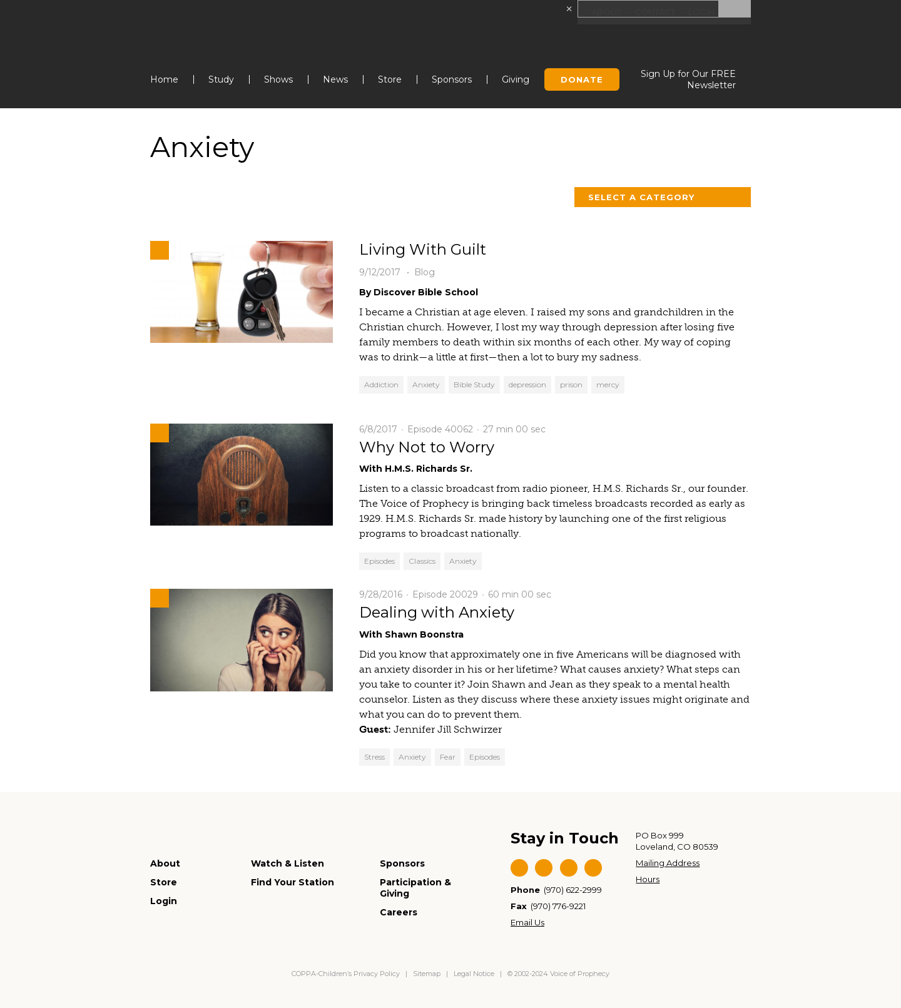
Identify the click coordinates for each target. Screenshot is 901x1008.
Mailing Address (668, 863)
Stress (374, 756)
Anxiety (426, 384)
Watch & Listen (287, 863)
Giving (515, 79)
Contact (650, 12)
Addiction (381, 384)
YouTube (569, 868)
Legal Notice (474, 973)
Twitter (543, 868)
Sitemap (426, 973)
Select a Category (641, 197)
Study (221, 79)
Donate (582, 79)
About (600, 12)
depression (527, 384)
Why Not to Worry (426, 447)
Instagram (593, 868)
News (335, 79)
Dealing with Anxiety (436, 612)
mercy (607, 384)
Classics (422, 561)
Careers (398, 912)
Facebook (519, 868)
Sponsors (452, 79)
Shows (278, 79)
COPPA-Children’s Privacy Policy (347, 973)
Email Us (527, 922)
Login (699, 12)
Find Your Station (292, 882)
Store (390, 79)
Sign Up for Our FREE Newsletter (688, 79)
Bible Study (474, 384)
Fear (448, 756)
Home (164, 79)
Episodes (379, 561)
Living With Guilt (422, 249)
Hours (647, 879)
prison (571, 384)
